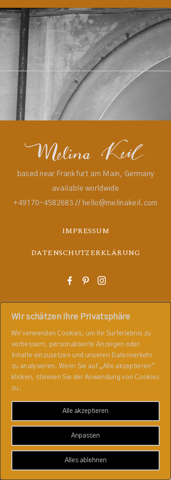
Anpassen (85, 436)
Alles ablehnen (86, 460)
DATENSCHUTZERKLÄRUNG (85, 252)
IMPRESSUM (85, 230)
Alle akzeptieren (85, 411)
